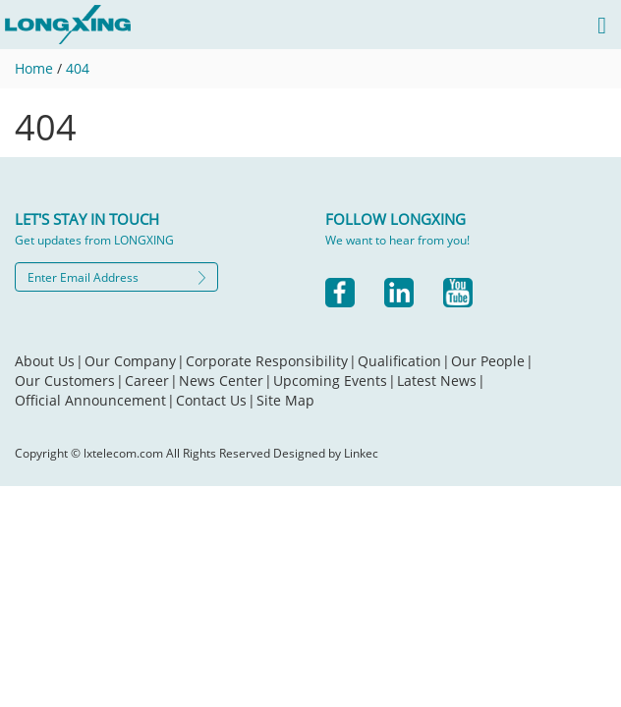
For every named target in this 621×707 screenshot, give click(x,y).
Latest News (441, 380)
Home (34, 68)
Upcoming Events (334, 380)
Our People (492, 361)
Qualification (404, 361)
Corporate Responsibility (271, 361)
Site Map (285, 400)
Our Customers (69, 380)
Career (151, 380)
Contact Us (215, 400)
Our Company (135, 361)
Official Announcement (95, 400)
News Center (225, 380)
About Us (49, 361)
